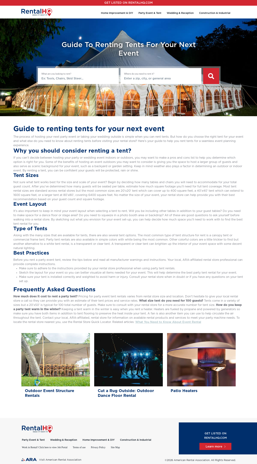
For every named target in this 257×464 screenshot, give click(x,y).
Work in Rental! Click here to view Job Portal (44, 447)
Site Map (115, 447)
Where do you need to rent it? (139, 73)
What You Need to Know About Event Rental (168, 322)
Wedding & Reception (180, 13)
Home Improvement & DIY (117, 13)
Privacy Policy (98, 447)
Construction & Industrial (214, 13)
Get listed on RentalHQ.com (128, 2)
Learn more (215, 446)
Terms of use (79, 447)
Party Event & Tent (149, 13)
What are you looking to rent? (56, 73)
